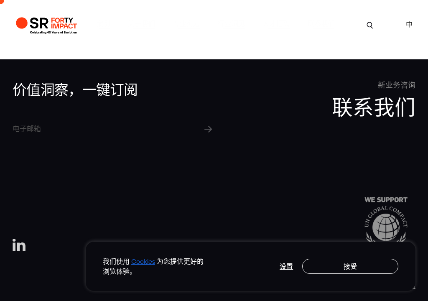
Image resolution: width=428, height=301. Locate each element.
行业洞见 (231, 23)
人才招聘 (276, 23)
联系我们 (321, 23)
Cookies (143, 261)
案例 (103, 23)
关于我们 (141, 23)
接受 (350, 266)
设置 (286, 266)
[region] (250, 266)
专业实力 (186, 23)
